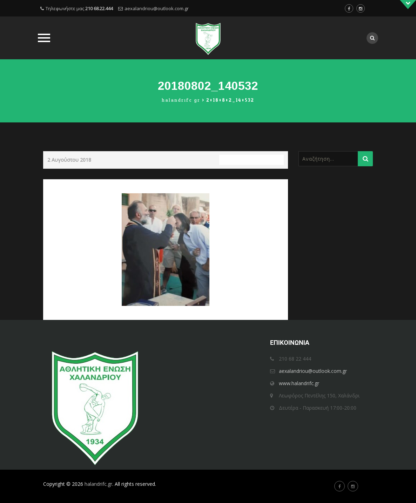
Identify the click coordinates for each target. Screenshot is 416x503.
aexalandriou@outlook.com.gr (157, 8)
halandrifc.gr (98, 484)
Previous (59, 184)
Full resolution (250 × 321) (251, 159)
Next (276, 184)
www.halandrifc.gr (299, 383)
